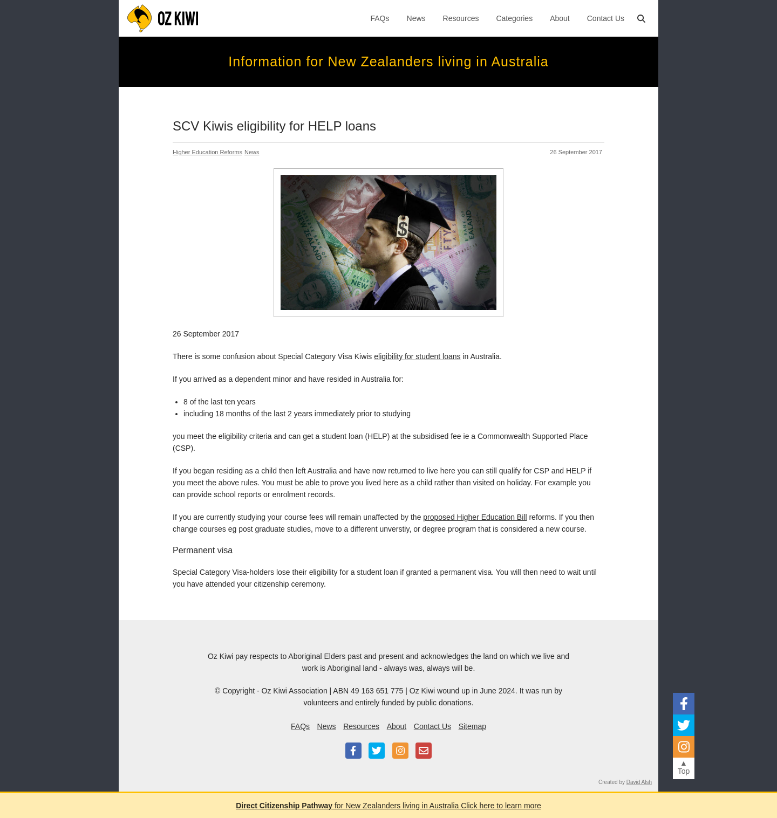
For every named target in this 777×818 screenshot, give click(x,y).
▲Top (684, 767)
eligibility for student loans (417, 356)
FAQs (380, 18)
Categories (514, 18)
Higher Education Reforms (207, 152)
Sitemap (472, 726)
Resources (461, 18)
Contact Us (605, 18)
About (560, 18)
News (416, 18)
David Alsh (639, 782)
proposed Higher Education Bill (475, 517)
